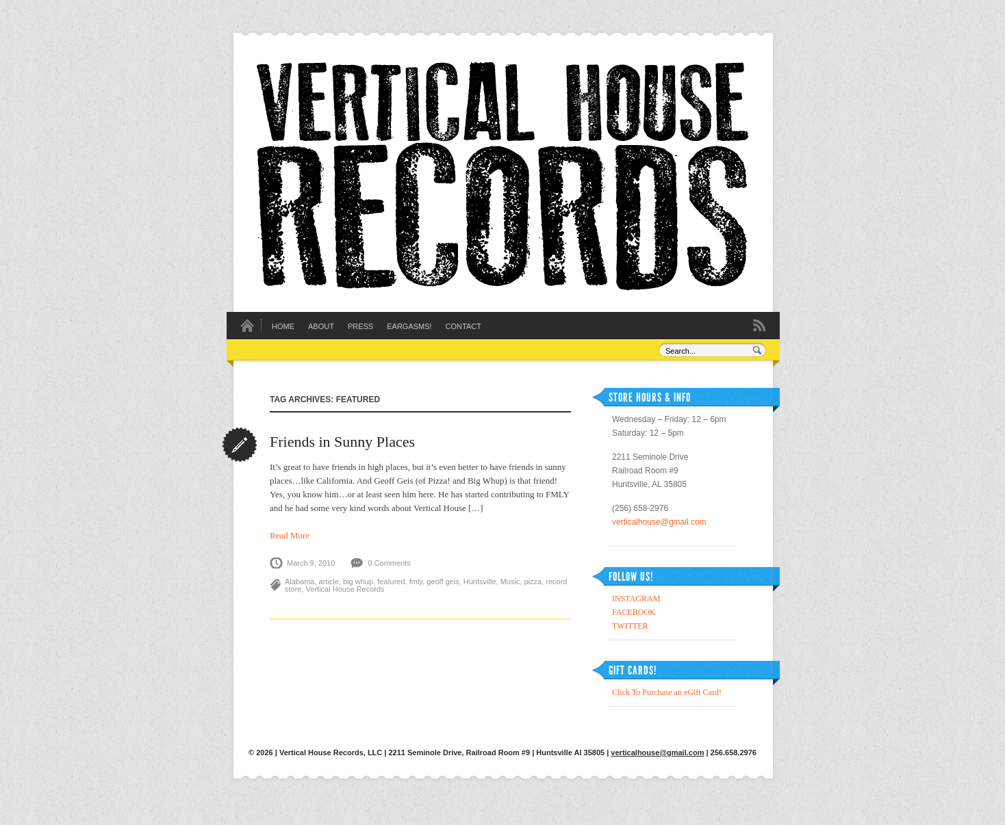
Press (360, 326)
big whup (358, 581)
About (321, 326)
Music (510, 581)
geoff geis (443, 581)
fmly (415, 581)
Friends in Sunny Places (342, 441)
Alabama (299, 581)
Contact (463, 326)
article (329, 581)
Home (283, 326)
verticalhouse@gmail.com (659, 522)
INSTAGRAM (636, 598)
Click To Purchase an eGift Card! (667, 692)
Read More (289, 535)
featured (391, 581)
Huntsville (479, 581)
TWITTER (630, 626)
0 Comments (389, 563)
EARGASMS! (409, 326)
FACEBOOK (634, 612)
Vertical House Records (345, 589)
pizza (533, 581)
